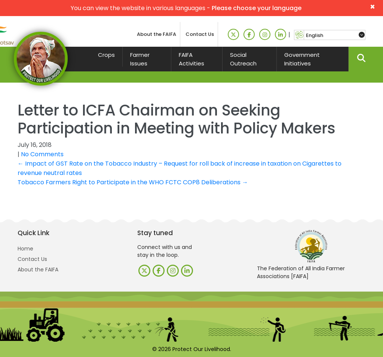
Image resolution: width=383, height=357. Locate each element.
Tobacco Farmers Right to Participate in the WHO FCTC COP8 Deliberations (133, 182)
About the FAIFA (156, 34)
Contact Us (200, 34)
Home (25, 248)
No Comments (42, 154)
